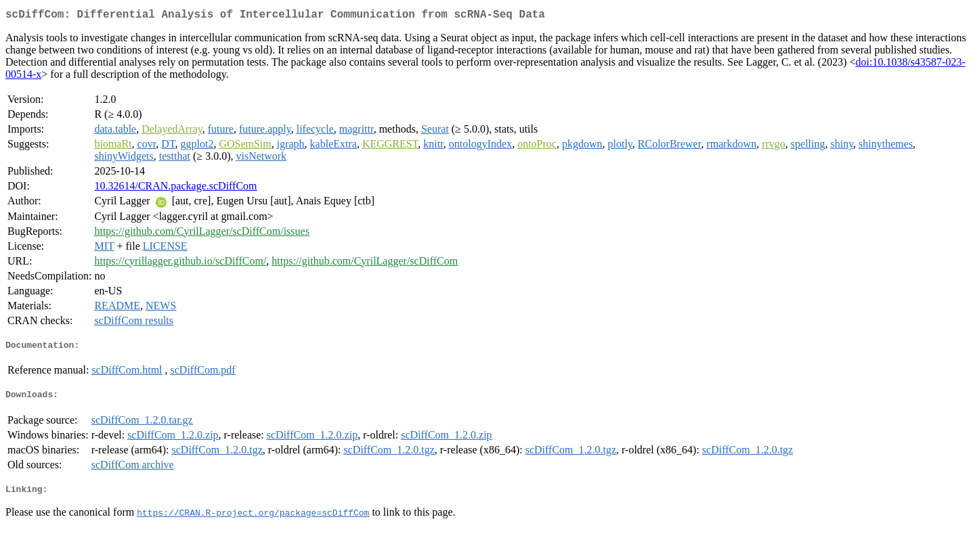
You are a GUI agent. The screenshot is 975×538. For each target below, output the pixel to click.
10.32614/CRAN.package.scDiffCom (175, 188)
